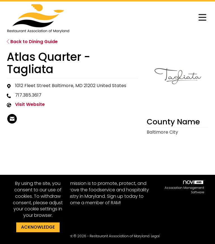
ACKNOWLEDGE (38, 227)
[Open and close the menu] (141, 17)
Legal (155, 236)
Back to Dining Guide (32, 41)
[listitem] (12, 118)
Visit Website (30, 104)
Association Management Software (184, 187)
